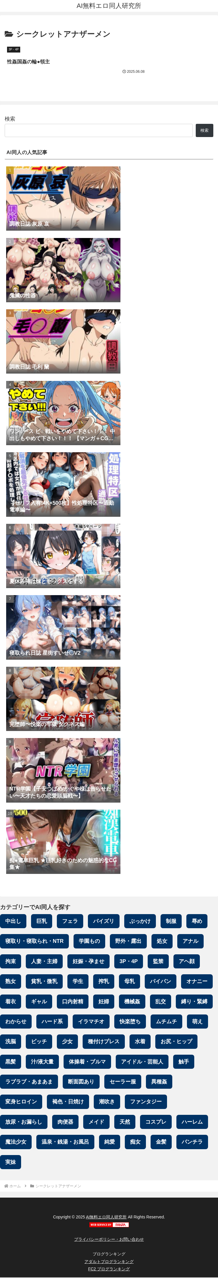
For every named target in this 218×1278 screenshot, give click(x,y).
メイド (96, 1122)
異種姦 (159, 1082)
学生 (78, 982)
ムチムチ (166, 1022)
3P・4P (129, 962)
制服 (171, 922)
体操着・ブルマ (87, 1062)
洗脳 (10, 1042)
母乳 (129, 982)
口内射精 (72, 1002)
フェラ (70, 922)
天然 (125, 1122)
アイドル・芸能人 (142, 1062)
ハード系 (52, 1022)
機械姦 (132, 1002)
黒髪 (10, 1062)
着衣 (10, 1002)
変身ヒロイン (21, 1102)
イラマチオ (91, 1022)
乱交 (160, 1002)
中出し (13, 922)
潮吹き (107, 1102)
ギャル (39, 1002)
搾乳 (103, 982)
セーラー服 (123, 1082)
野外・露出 (128, 942)
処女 (162, 942)
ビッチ (39, 1042)
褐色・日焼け (68, 1102)
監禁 (158, 962)
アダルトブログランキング (109, 1262)
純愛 (109, 1142)
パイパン (160, 982)
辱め (197, 922)
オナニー (196, 982)
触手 (183, 1062)
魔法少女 (15, 1142)
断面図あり (81, 1082)
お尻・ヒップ (176, 1042)
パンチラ (192, 1142)
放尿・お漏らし (23, 1122)
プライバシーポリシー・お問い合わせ (109, 1240)
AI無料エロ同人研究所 (106, 1217)
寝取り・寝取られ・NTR (34, 942)
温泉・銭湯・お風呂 (65, 1142)
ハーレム (192, 1122)
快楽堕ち (130, 1022)
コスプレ (155, 1122)
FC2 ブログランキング (109, 1269)
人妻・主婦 (44, 962)
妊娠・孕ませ (88, 962)
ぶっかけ (140, 922)
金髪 (161, 1142)
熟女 (10, 982)
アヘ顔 (187, 962)
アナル (190, 942)
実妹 (10, 1163)
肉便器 (65, 1122)
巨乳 (41, 922)
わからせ (15, 1022)
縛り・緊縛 (194, 1002)
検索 (10, 120)
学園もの (89, 942)
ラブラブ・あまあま (29, 1082)
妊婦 (103, 1002)
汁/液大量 (42, 1062)
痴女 (135, 1142)
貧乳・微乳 (44, 982)
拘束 (10, 962)
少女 (67, 1042)
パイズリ (103, 922)
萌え (197, 1022)
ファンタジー (146, 1102)
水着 (140, 1042)
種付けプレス (104, 1042)
